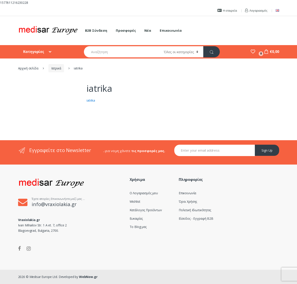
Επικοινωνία (170, 30)
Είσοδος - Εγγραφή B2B (196, 218)
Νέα (147, 30)
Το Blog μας (138, 227)
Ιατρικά (56, 68)
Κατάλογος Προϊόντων (146, 210)
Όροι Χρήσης (188, 201)
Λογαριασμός (256, 10)
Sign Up (267, 150)
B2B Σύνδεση (96, 30)
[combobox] (121, 51)
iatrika (91, 100)
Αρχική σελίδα (28, 68)
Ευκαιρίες (136, 218)
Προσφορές (126, 30)
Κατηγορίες (34, 51)
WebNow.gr (88, 277)
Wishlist (135, 201)
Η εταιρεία (227, 10)
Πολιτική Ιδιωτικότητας (195, 210)
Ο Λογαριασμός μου (144, 193)
